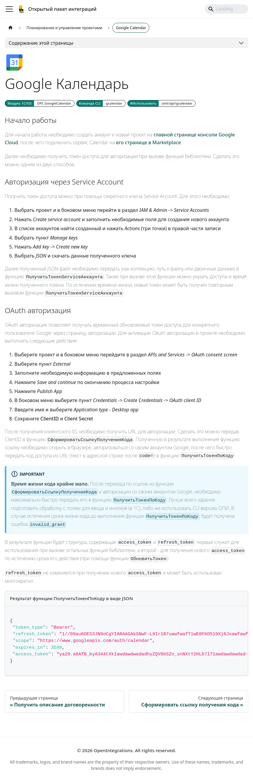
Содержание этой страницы (41, 43)
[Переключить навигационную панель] (9, 9)
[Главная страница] (10, 27)
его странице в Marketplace (148, 142)
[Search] (226, 9)
